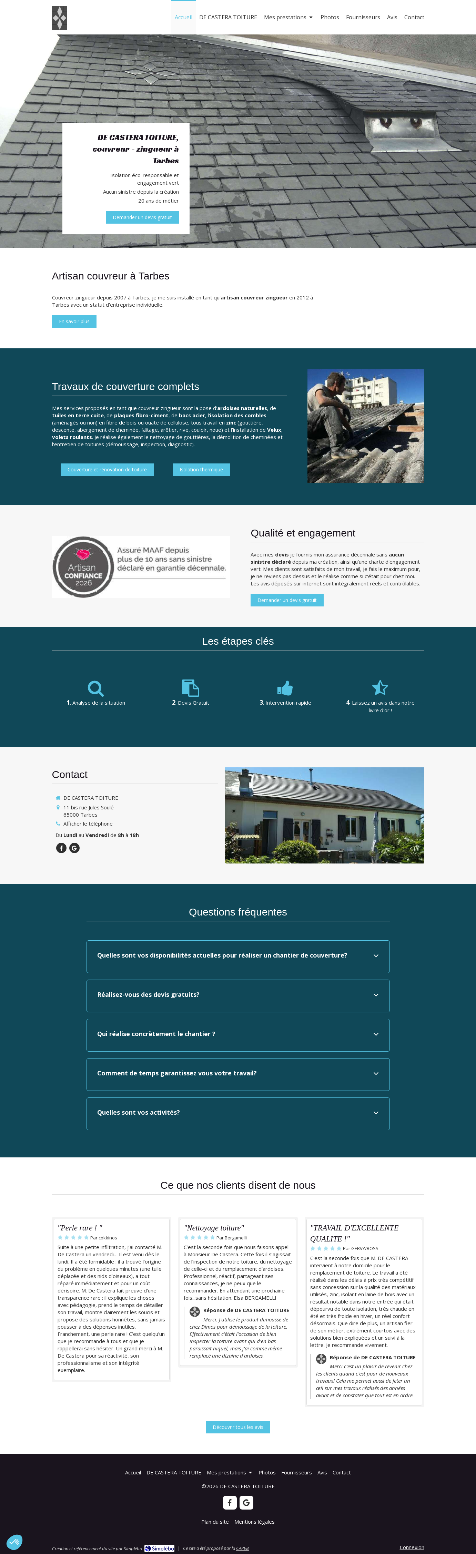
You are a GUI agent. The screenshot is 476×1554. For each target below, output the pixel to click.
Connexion (412, 1547)
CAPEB (242, 1548)
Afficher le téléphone (88, 823)
